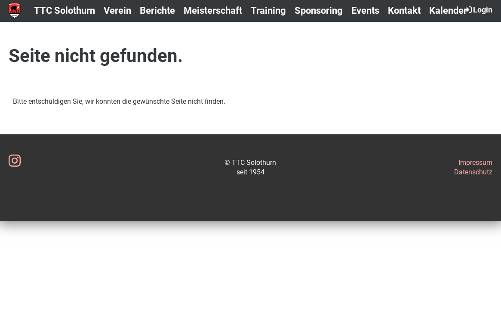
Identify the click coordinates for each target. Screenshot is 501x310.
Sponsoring (319, 10)
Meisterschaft (213, 10)
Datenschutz (473, 172)
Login (477, 9)
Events (365, 10)
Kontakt (404, 10)
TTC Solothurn (64, 10)
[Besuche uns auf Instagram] (15, 161)
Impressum (475, 162)
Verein (117, 10)
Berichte (157, 10)
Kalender (448, 10)
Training (268, 10)
